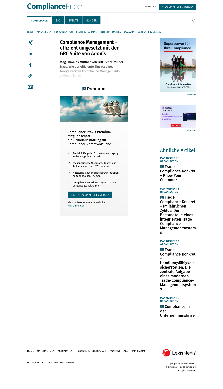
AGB (126, 350)
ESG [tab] (58, 20)
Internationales (110, 31)
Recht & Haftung (86, 31)
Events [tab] (73, 20)
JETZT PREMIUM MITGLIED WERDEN (90, 194)
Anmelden (150, 6)
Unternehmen (46, 350)
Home (30, 350)
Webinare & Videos (149, 31)
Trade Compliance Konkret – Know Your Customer (178, 173)
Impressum (138, 350)
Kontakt (115, 350)
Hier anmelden (76, 205)
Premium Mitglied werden (177, 6)
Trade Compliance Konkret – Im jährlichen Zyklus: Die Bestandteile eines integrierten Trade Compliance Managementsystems (178, 215)
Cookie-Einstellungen (60, 362)
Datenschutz (35, 362)
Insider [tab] (91, 20)
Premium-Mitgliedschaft (91, 350)
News (30, 31)
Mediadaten (65, 350)
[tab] (39, 20)
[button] (30, 76)
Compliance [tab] (39, 20)
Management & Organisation (55, 31)
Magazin (129, 31)
